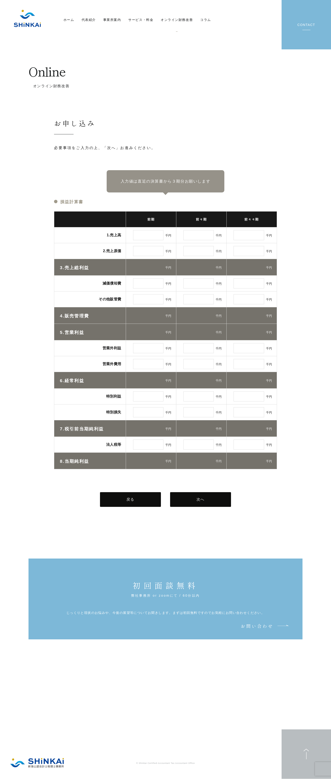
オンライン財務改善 (177, 20)
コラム (205, 20)
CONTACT (306, 25)
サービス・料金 (140, 20)
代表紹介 (89, 20)
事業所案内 (112, 20)
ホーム (68, 20)
